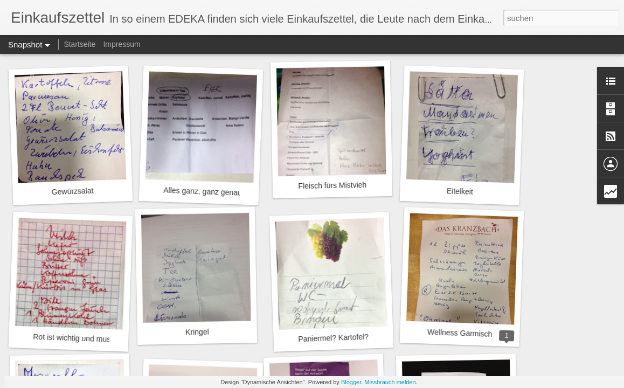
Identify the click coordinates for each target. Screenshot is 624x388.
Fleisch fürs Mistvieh (332, 185)
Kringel (197, 332)
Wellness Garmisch (460, 333)
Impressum (121, 44)
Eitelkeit (460, 191)
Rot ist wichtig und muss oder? (84, 338)
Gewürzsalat (72, 191)
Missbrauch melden (389, 382)
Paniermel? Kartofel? (333, 338)
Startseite (79, 44)
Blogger (351, 382)
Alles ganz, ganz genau (202, 191)
